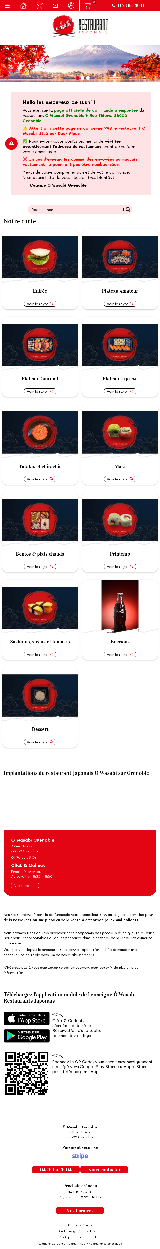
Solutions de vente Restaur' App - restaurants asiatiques (80, 1243)
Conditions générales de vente (80, 1231)
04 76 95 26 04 (128, 5)
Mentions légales (80, 1225)
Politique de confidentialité (80, 1237)
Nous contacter (104, 1170)
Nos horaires (25, 885)
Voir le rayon (37, 303)
